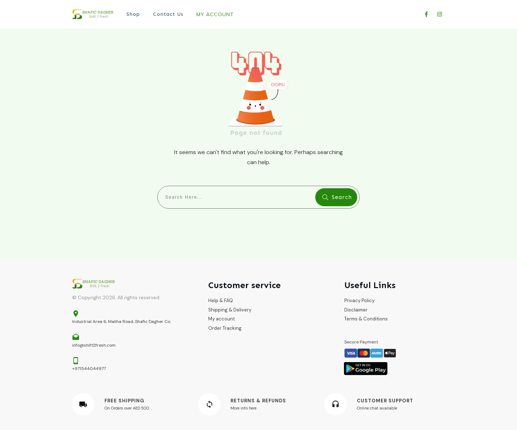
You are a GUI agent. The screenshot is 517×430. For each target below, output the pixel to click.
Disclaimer (356, 310)
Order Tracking (225, 328)
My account (221, 319)
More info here (243, 408)
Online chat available (377, 408)
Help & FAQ (220, 300)
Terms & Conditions (366, 319)
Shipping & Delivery (229, 310)
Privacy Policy (359, 300)
